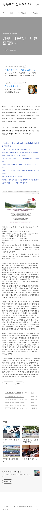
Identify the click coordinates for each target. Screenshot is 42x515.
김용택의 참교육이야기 (18, 4)
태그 (11, 13)
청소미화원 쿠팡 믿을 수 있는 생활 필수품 (20, 70)
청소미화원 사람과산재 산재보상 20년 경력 (14, 86)
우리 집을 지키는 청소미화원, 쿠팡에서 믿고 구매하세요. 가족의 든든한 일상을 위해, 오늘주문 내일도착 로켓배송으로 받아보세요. (20, 74)
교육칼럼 (18, 393)
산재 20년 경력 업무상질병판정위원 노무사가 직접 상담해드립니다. (14, 90)
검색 (32, 4)
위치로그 (34, 13)
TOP (37, 508)
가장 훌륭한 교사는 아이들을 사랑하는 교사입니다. (16, 476)
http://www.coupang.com (13, 66)
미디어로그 (22, 13)
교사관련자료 (9, 393)
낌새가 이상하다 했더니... (13, 405)
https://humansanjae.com (13, 83)
